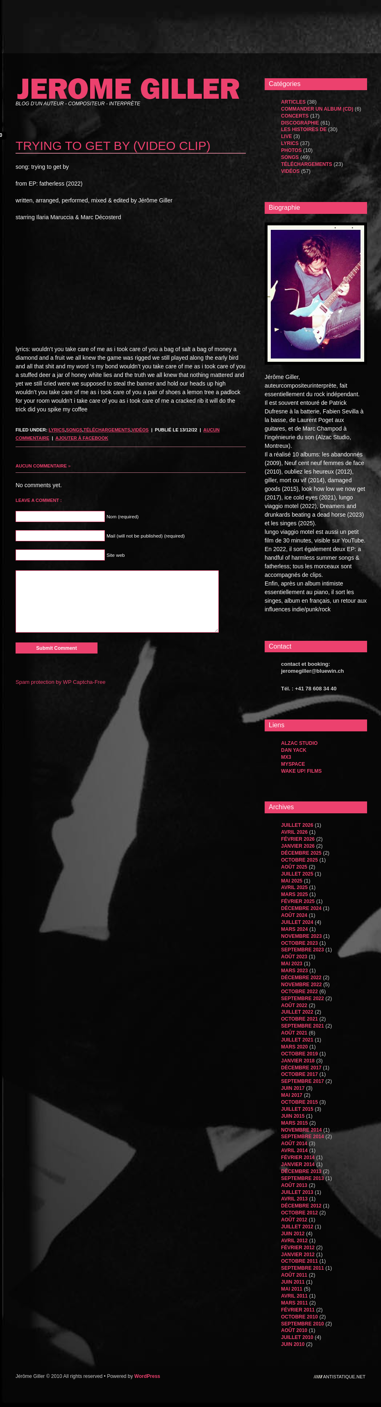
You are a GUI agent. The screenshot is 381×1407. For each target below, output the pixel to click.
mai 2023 (291, 964)
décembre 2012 (301, 1206)
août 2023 (294, 957)
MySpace (293, 764)
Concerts (294, 116)
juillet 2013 (297, 1192)
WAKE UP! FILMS (301, 771)
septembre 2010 (302, 1324)
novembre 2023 (301, 936)
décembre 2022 (301, 977)
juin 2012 (292, 1234)
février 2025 (298, 901)
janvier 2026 (298, 846)
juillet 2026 (297, 825)
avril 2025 (294, 887)
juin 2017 (292, 1088)
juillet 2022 (297, 1012)
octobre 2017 (299, 1074)
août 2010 (294, 1330)
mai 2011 (291, 1289)
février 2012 (298, 1247)
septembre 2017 (302, 1081)
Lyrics (57, 429)
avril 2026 (294, 832)
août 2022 (294, 1005)
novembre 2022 (301, 984)
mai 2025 (291, 881)
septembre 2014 (302, 1136)
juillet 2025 (297, 874)
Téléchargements (107, 429)
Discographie (300, 123)
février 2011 (298, 1310)
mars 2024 (294, 929)
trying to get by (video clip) (113, 145)
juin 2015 (292, 1116)
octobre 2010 (299, 1317)
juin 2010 (292, 1344)
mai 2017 (291, 1095)
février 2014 (298, 1157)
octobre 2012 (299, 1213)
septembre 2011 (302, 1268)
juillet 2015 (297, 1109)
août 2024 (294, 915)
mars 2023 (294, 971)
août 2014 (294, 1143)
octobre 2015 (299, 1102)
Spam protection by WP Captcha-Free (60, 682)
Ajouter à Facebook (81, 438)
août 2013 (294, 1185)
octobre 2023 (299, 943)
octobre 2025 (299, 860)
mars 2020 (294, 1047)
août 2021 (294, 1033)
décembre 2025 (301, 853)
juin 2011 (292, 1282)
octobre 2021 (299, 1019)
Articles (293, 102)
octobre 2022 (299, 991)
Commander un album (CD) (317, 109)
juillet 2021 (297, 1040)
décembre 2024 (301, 908)
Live (286, 136)
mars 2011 (294, 1303)
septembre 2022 (302, 998)
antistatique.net (344, 1376)
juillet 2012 (297, 1227)
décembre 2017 (301, 1068)
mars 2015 (294, 1123)
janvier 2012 (298, 1254)
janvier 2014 (298, 1164)
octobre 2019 (299, 1054)
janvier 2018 (298, 1061)
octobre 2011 (299, 1261)
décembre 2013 (301, 1171)
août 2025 (294, 867)
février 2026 (298, 839)
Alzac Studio (299, 743)
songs (74, 429)
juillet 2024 (297, 922)
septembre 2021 (302, 1026)
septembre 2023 (302, 950)
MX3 (286, 757)
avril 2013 (294, 1199)
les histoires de (304, 129)
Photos (291, 150)
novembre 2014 (301, 1130)
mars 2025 (294, 894)
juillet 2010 (297, 1337)
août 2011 (294, 1275)
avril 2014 (294, 1150)
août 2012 (294, 1220)
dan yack (293, 750)
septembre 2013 (302, 1178)
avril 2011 (294, 1296)
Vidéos (140, 429)
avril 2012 (294, 1241)
